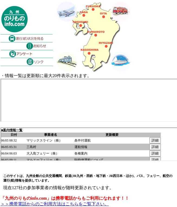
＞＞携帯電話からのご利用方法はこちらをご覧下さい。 (55, 204)
